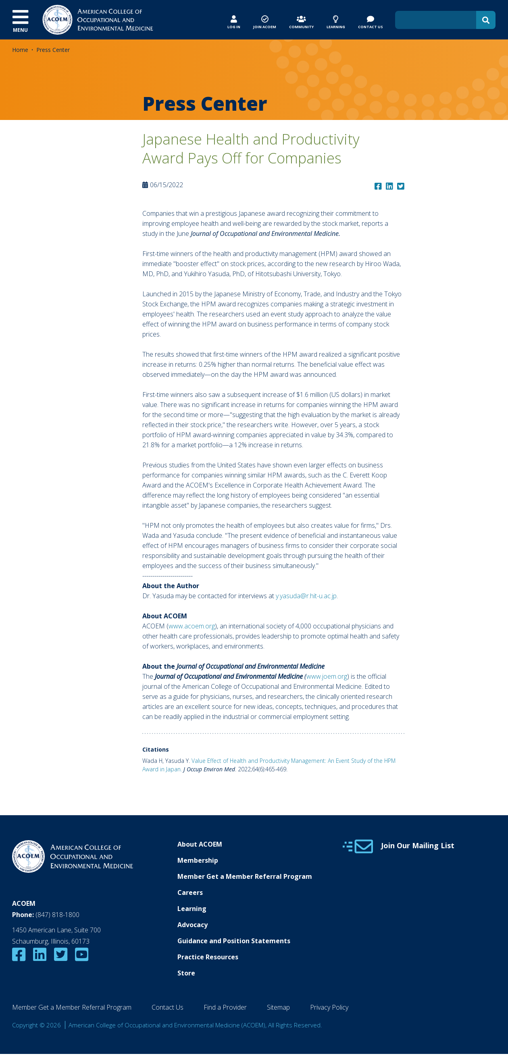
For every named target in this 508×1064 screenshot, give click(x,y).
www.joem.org (326, 676)
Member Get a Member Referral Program (244, 876)
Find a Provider (225, 1007)
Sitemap (278, 1007)
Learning (191, 908)
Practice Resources (207, 956)
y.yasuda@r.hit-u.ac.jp (306, 595)
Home (20, 50)
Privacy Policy (329, 1007)
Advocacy (192, 924)
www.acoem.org (192, 626)
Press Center (53, 50)
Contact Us (167, 1007)
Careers (190, 892)
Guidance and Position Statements (233, 940)
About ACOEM (199, 844)
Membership (197, 860)
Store (186, 973)
